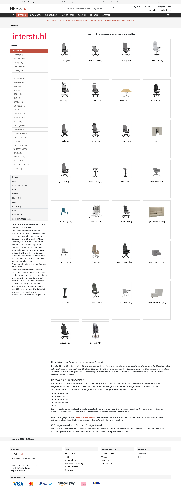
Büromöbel (35, 15)
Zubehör (82, 15)
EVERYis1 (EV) (19, 74)
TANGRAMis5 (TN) (20, 149)
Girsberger (17, 181)
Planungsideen (19, 125)
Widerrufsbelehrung (74, 463)
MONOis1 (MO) (19, 118)
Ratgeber (105, 15)
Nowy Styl (16, 198)
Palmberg (16, 206)
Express (94, 15)
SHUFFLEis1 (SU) (20, 137)
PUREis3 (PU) (19, 129)
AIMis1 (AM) (18, 55)
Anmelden (153, 10)
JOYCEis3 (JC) (18, 102)
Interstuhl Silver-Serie (84, 417)
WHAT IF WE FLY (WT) (22, 165)
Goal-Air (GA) (19, 82)
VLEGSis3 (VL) (19, 161)
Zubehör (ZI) (18, 173)
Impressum (70, 453)
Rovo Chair (17, 214)
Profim (15, 210)
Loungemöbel (67, 15)
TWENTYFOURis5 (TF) (22, 145)
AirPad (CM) (18, 70)
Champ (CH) (18, 63)
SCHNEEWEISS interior (22, 219)
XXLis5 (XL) (18, 169)
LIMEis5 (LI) (18, 110)
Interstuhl (14, 26)
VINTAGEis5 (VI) (20, 157)
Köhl (14, 189)
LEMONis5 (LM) (19, 114)
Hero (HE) (17, 90)
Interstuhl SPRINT (20, 185)
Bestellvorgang (71, 466)
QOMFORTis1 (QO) (21, 133)
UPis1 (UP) (18, 153)
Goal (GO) (17, 86)
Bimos (15, 177)
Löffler (15, 193)
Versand (104, 457)
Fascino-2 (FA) (19, 78)
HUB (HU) (17, 98)
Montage (105, 460)
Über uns (69, 470)
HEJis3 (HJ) (18, 94)
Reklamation (106, 463)
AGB (67, 457)
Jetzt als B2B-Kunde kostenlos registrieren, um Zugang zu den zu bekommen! (90, 20)
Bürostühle (51, 15)
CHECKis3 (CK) (19, 66)
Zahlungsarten (107, 453)
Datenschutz (70, 460)
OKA (14, 202)
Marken (22, 15)
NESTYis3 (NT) (19, 122)
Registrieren (165, 10)
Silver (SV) (17, 141)
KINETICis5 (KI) (19, 106)
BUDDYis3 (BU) (19, 59)
